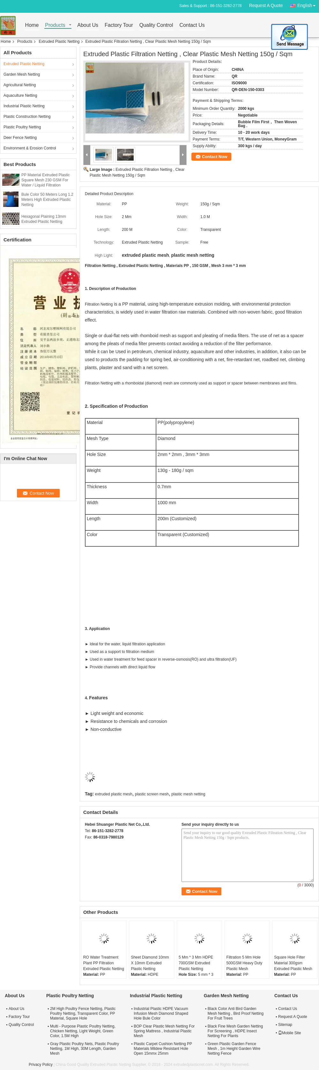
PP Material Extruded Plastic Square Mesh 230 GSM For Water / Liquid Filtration (45, 180)
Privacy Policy (41, 1064)
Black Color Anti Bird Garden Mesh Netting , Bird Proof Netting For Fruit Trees (235, 1013)
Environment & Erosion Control (30, 148)
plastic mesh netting (188, 794)
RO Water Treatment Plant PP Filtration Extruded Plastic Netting (103, 963)
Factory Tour (119, 25)
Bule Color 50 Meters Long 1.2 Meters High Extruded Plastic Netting (47, 199)
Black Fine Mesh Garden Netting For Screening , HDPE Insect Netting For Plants (235, 1031)
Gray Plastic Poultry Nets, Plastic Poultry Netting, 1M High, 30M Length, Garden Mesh (84, 1049)
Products (55, 25)
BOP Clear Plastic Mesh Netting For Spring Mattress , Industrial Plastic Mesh (164, 1031)
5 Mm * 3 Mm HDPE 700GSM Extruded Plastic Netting (196, 963)
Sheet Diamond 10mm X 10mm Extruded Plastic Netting (150, 963)
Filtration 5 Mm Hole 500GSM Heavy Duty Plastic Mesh (244, 963)
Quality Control (156, 25)
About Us (87, 25)
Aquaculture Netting (20, 95)
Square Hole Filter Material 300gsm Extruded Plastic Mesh (293, 963)
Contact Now (214, 156)
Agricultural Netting (20, 85)
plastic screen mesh (152, 794)
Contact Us (192, 25)
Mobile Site (289, 1033)
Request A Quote (266, 5)
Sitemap (285, 1024)
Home (32, 25)
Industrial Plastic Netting (24, 106)
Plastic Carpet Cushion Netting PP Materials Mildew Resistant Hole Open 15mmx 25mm (163, 1049)
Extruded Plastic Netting (59, 41)
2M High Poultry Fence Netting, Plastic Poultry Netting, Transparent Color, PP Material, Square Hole (82, 1013)
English (308, 4)
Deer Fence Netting (20, 137)
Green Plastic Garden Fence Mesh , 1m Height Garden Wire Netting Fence (234, 1049)
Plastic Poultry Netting (22, 127)
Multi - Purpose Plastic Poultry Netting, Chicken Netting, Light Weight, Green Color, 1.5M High (82, 1031)
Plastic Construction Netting (27, 116)
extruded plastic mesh (113, 794)
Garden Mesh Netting (22, 74)
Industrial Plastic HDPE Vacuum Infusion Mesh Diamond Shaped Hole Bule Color (161, 1013)
